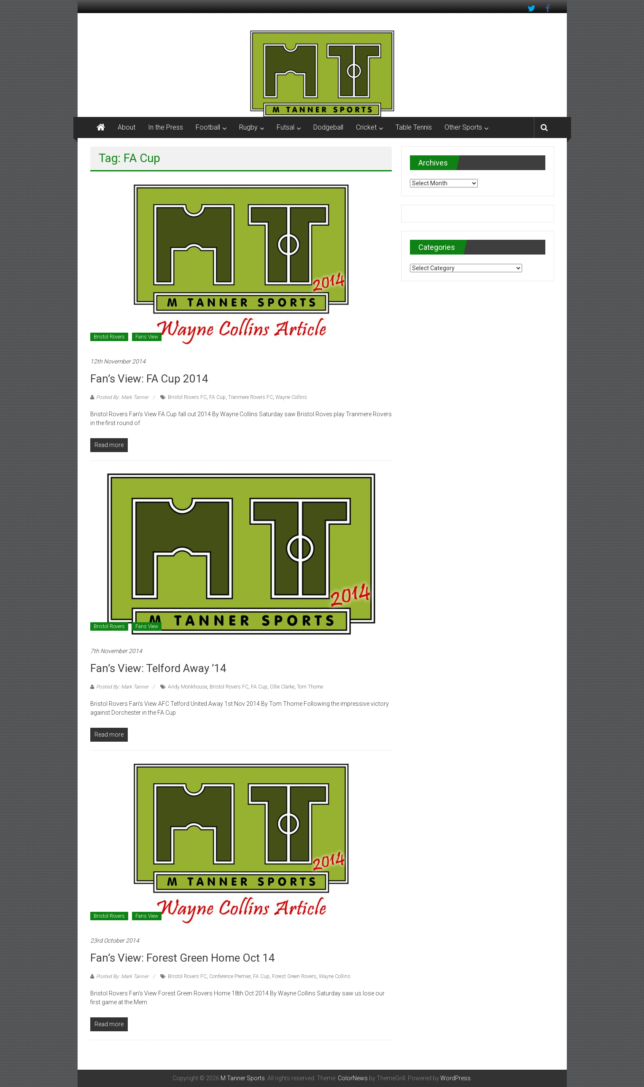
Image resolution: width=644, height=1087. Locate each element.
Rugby (248, 127)
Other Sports (463, 127)
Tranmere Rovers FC (250, 397)
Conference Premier (230, 976)
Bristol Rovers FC (187, 397)
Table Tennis (414, 127)
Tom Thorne (310, 687)
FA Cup (217, 397)
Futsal (285, 127)
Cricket (366, 127)
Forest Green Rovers (294, 976)
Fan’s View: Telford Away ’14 (158, 668)
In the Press (165, 127)
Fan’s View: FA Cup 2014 (149, 378)
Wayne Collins (291, 397)
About (126, 127)
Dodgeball (328, 127)
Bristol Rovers (109, 337)
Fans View (146, 337)
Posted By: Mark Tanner (122, 397)
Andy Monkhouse (187, 687)
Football (208, 127)
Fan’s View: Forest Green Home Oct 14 (182, 957)
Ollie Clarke (282, 687)
